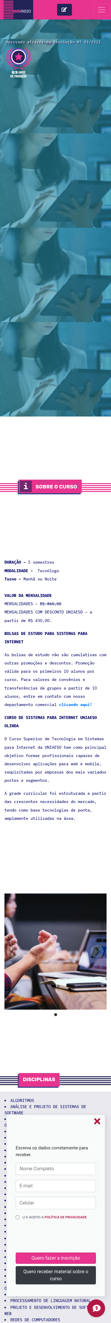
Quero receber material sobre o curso (56, 1275)
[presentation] (61, 1238)
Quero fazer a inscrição (55, 1258)
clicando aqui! (75, 704)
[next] (97, 951)
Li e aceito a (54, 1217)
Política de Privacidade (66, 1217)
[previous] (13, 951)
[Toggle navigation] (101, 10)
